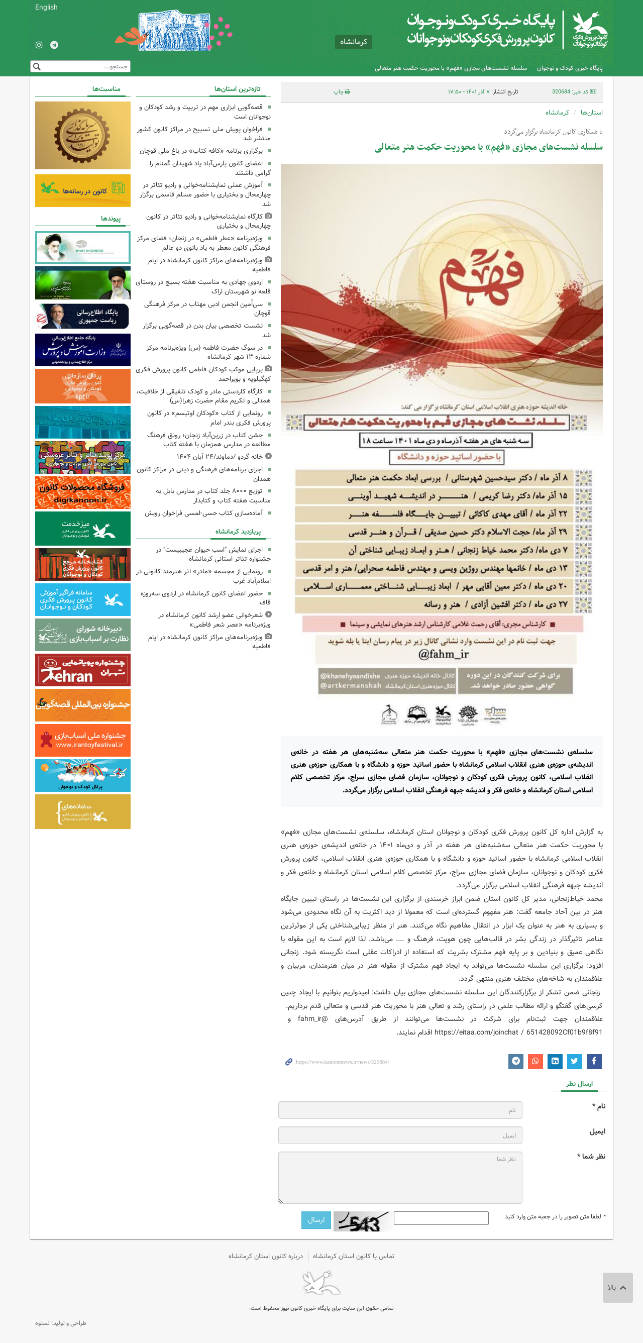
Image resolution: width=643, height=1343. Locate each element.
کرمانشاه (557, 113)
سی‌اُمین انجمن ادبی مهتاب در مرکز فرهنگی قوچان (207, 309)
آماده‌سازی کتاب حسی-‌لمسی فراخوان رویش (204, 513)
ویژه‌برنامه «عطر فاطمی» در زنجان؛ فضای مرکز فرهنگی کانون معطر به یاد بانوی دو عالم (204, 243)
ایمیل (597, 1131)
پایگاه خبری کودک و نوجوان (570, 68)
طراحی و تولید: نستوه (60, 1323)
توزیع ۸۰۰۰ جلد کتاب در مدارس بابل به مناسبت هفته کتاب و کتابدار (213, 495)
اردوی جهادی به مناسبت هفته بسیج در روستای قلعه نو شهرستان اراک (203, 286)
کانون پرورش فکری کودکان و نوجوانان (490, 30)
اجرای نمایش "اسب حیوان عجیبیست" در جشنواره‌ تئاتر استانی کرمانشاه (213, 554)
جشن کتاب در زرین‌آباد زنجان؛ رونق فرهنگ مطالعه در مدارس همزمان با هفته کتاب (209, 440)
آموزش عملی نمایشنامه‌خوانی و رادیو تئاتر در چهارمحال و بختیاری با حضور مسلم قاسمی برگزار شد (205, 194)
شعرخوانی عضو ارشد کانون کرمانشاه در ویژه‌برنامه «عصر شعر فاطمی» (214, 620)
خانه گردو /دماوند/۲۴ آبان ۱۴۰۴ (220, 457)
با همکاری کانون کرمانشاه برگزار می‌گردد (553, 132)
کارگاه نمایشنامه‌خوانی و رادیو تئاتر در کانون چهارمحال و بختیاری (208, 221)
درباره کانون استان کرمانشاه (266, 1256)
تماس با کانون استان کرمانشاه (354, 1256)
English (46, 7)
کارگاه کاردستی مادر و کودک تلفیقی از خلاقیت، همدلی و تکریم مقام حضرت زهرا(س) (203, 396)
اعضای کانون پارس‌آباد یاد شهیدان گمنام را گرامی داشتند (210, 168)
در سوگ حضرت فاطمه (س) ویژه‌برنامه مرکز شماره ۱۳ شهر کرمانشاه (208, 352)
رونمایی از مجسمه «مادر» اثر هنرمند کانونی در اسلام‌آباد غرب (203, 576)
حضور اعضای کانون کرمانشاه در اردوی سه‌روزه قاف (206, 598)
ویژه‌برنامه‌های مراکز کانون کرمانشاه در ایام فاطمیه (209, 265)
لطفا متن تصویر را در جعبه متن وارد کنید (555, 1216)
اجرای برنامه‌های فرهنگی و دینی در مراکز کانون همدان (204, 474)
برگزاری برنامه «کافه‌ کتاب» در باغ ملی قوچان (201, 151)
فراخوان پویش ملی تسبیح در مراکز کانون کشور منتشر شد (204, 134)
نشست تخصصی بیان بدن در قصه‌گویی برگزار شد (207, 330)
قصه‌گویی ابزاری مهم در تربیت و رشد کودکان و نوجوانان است (205, 112)
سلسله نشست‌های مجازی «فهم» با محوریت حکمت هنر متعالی (451, 68)
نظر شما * (591, 1157)
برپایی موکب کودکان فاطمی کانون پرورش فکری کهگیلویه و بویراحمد (203, 374)
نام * (598, 1106)
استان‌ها (592, 113)
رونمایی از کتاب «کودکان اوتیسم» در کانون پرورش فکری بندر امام (209, 418)
